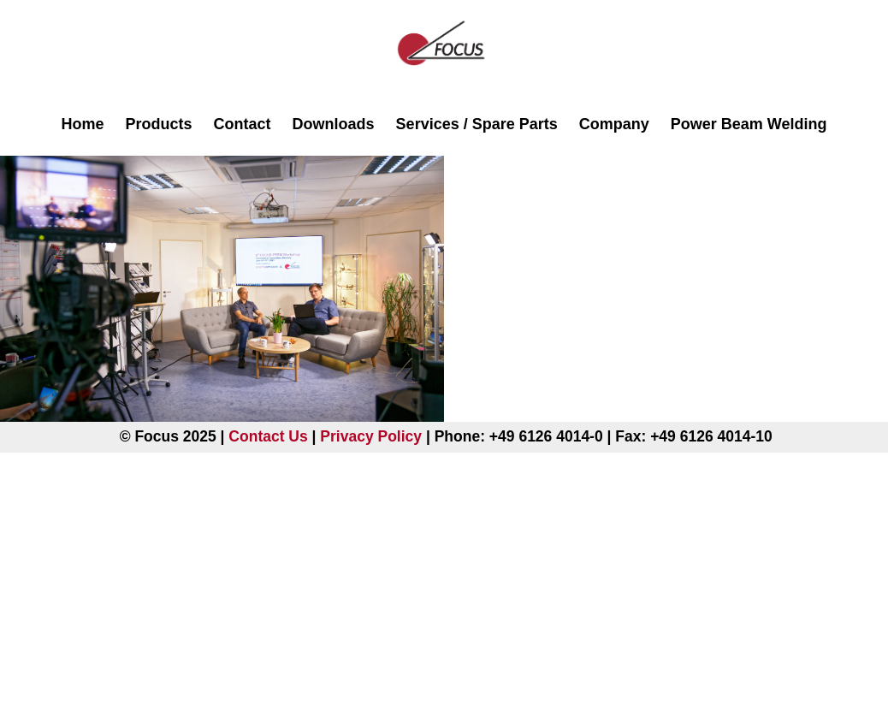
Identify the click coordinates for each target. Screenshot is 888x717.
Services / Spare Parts (477, 124)
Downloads (334, 124)
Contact (242, 124)
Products (159, 124)
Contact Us (267, 436)
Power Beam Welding (749, 124)
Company (614, 124)
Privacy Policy (371, 436)
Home (83, 124)
